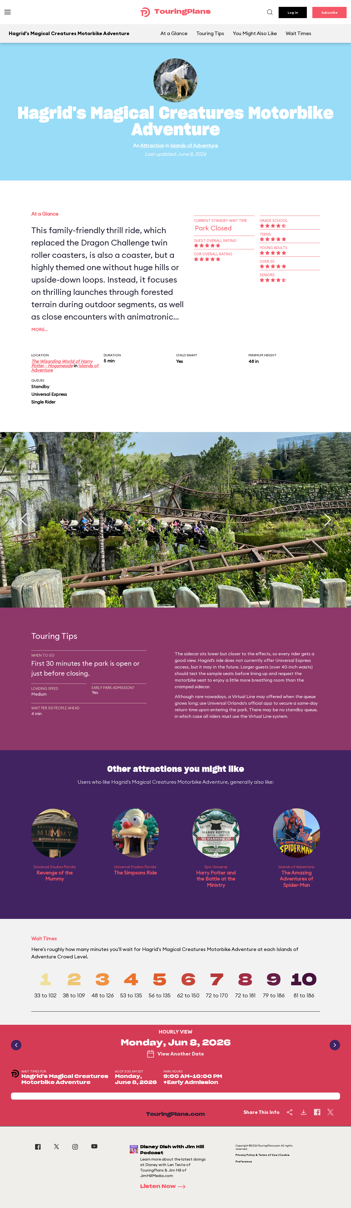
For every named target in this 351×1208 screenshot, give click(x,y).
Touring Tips (210, 33)
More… (39, 329)
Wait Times (298, 33)
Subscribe (329, 12)
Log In (293, 12)
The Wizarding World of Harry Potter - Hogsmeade (61, 363)
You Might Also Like (255, 33)
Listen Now (164, 1186)
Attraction (152, 145)
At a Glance (174, 33)
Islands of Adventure (194, 145)
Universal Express (49, 394)
